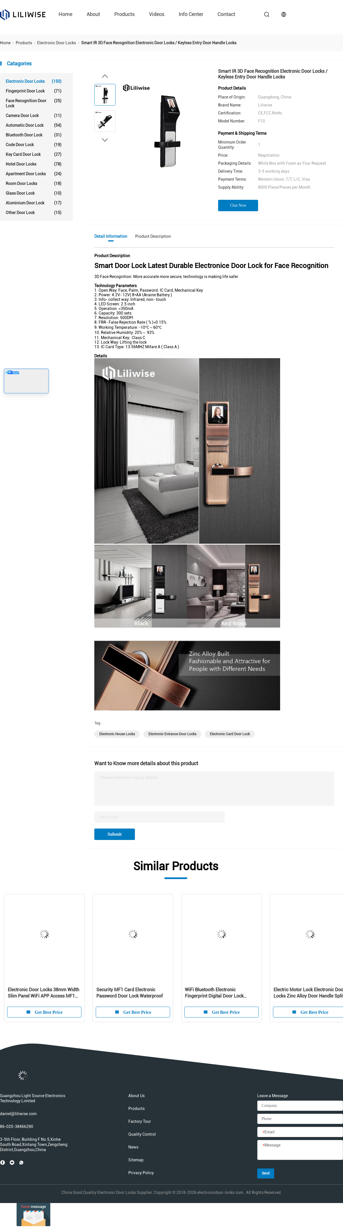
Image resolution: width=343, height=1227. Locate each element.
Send (266, 1173)
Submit (114, 834)
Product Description (153, 236)
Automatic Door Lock (33, 125)
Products (124, 14)
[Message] (300, 1150)
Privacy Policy (141, 1172)
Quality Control (142, 1134)
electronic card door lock (230, 734)
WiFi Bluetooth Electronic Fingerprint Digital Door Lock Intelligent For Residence (214, 993)
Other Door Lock (33, 212)
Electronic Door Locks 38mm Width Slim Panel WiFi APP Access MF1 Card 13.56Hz (43, 993)
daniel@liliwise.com (18, 1113)
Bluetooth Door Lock (33, 135)
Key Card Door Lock (33, 154)
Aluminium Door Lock (33, 202)
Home (65, 14)
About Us (136, 1095)
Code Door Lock (33, 144)
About (93, 14)
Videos (156, 14)
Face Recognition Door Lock (33, 103)
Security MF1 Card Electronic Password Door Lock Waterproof (129, 993)
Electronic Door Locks (33, 81)
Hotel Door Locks (33, 164)
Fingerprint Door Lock (33, 91)
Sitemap (135, 1160)
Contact (226, 14)
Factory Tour (139, 1121)
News (133, 1147)
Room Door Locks (33, 183)
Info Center (191, 14)
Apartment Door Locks (33, 173)
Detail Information (110, 236)
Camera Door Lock (33, 115)
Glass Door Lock (33, 193)
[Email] (300, 1132)
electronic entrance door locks (172, 734)
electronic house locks (117, 734)
